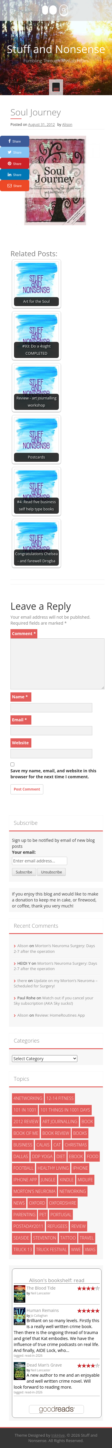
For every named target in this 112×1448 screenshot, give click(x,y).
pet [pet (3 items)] (42, 1214)
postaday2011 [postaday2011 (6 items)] (28, 1226)
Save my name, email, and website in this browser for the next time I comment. (53, 773)
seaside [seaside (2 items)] (21, 1238)
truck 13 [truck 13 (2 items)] (22, 1249)
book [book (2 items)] (87, 1121)
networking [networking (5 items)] (72, 1191)
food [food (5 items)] (92, 1156)
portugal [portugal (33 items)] (60, 1214)
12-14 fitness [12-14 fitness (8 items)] (59, 1098)
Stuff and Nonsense (56, 49)
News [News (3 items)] (19, 1203)
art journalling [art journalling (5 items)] (59, 1121)
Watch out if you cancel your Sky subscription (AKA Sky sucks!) (53, 1000)
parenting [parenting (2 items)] (24, 1214)
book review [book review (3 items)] (55, 1133)
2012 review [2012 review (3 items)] (25, 1121)
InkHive (58, 1435)
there (22, 980)
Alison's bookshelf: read (56, 1280)
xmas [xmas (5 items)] (90, 1249)
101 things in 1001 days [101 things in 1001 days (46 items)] (65, 1110)
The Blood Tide (41, 1288)
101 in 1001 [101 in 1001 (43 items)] (24, 1110)
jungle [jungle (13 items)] (48, 1180)
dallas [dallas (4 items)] (20, 1156)
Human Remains (43, 1310)
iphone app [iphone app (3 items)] (25, 1180)
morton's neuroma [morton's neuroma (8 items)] (34, 1191)
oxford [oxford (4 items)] (37, 1203)
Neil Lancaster (40, 1293)
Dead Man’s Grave (44, 1365)
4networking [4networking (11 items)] (27, 1098)
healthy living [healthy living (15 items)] (53, 1168)
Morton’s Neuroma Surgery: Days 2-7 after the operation (54, 948)
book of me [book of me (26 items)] (25, 1133)
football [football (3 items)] (23, 1168)
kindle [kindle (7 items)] (67, 1180)
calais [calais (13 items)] (43, 1145)
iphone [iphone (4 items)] (80, 1168)
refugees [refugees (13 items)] (57, 1226)
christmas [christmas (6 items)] (76, 1145)
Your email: (24, 852)
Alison (67, 124)
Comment (24, 633)
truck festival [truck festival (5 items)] (51, 1249)
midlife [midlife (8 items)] (85, 1180)
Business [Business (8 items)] (22, 1145)
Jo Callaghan (39, 1315)
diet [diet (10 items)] (60, 1156)
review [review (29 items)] (78, 1226)
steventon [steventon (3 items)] (44, 1238)
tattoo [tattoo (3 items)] (68, 1238)
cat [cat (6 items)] (57, 1145)
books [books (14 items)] (80, 1133)
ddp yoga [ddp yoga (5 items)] (42, 1156)
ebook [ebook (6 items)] (76, 1156)
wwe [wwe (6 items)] (76, 1249)
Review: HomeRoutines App (60, 1015)
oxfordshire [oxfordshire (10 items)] (62, 1203)
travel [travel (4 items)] (87, 1238)
